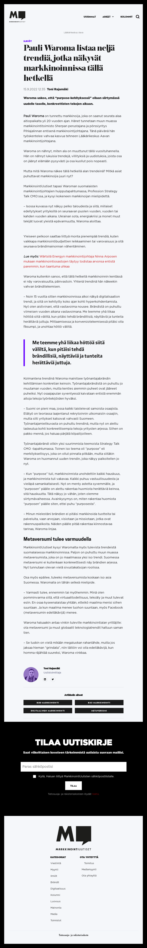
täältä (95, 794)
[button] (108, 17)
